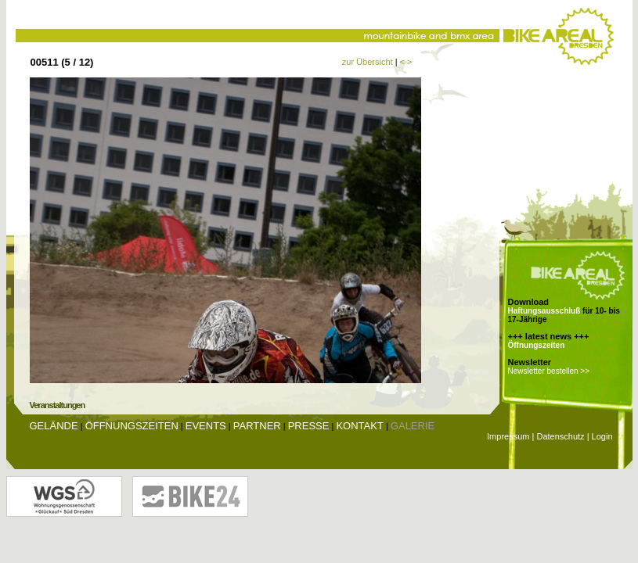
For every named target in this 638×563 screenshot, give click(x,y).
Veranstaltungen (57, 405)
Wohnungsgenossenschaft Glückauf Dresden (64, 496)
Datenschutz (560, 436)
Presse (309, 426)
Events (206, 426)
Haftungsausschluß (544, 311)
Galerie (412, 426)
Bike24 (190, 496)
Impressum (508, 436)
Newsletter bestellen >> (549, 371)
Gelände (54, 426)
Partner (257, 426)
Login (602, 436)
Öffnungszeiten (536, 345)
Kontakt (359, 426)
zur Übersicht (367, 61)
